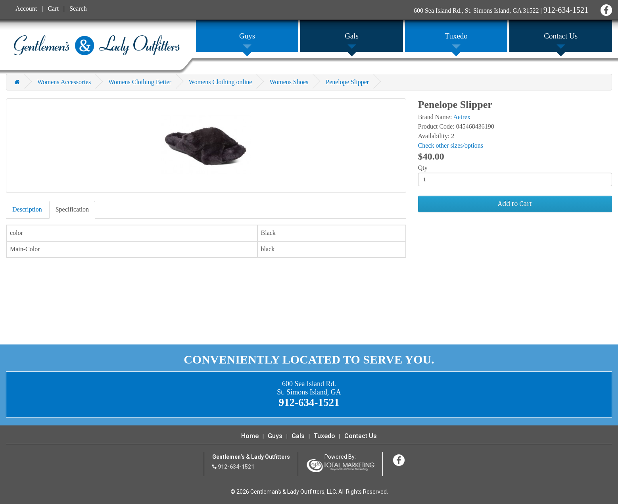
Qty (423, 167)
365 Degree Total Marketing (340, 465)
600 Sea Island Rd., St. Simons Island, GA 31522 (476, 10)
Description (27, 209)
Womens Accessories (64, 82)
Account (26, 8)
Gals (298, 436)
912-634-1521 (565, 10)
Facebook (605, 9)
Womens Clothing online (220, 82)
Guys (275, 436)
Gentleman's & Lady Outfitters (97, 45)
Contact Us (360, 436)
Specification (72, 209)
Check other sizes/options (450, 145)
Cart (53, 8)
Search (78, 8)
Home (250, 436)
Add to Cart (515, 204)
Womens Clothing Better (139, 82)
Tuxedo (324, 436)
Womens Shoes (288, 82)
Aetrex (462, 116)
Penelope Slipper (347, 82)
